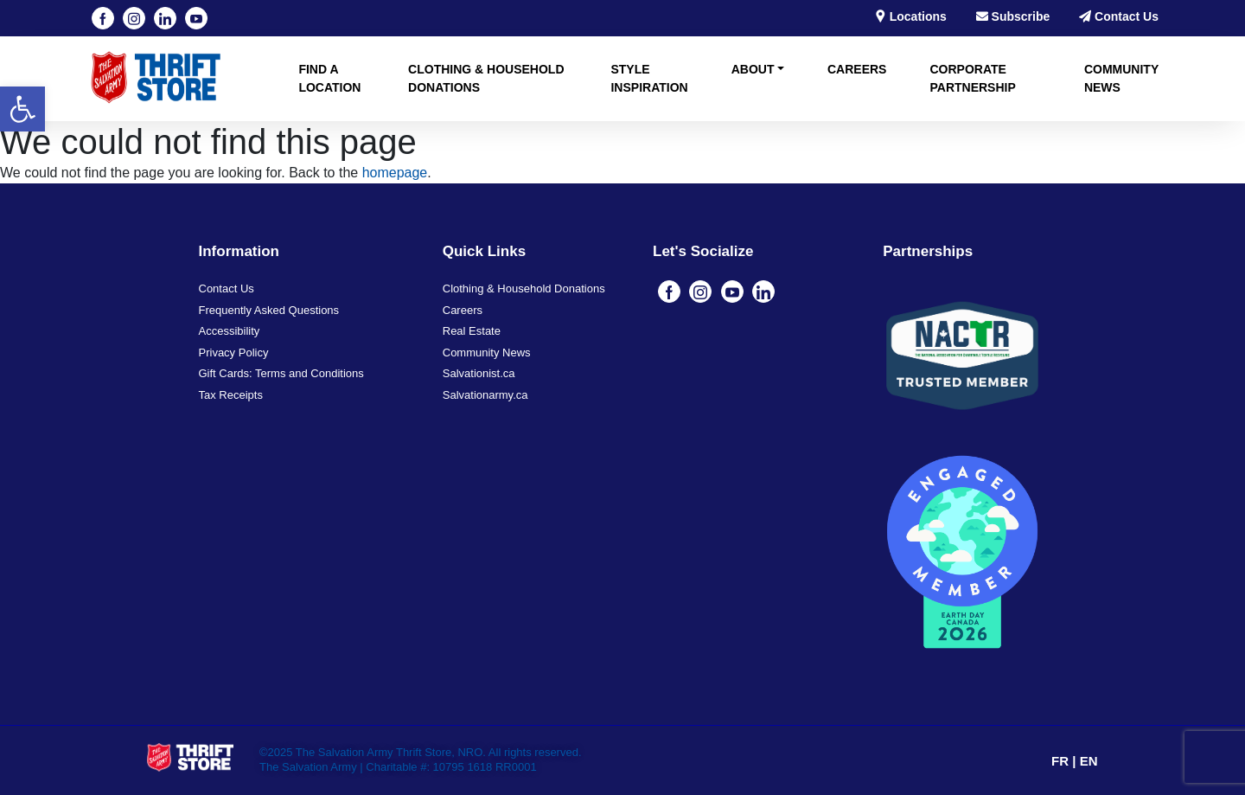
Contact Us (1119, 16)
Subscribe (1013, 16)
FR (1061, 760)
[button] (22, 109)
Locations (910, 16)
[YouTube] (196, 18)
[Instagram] (134, 18)
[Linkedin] (165, 18)
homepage (395, 172)
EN (1089, 760)
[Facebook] (103, 18)
